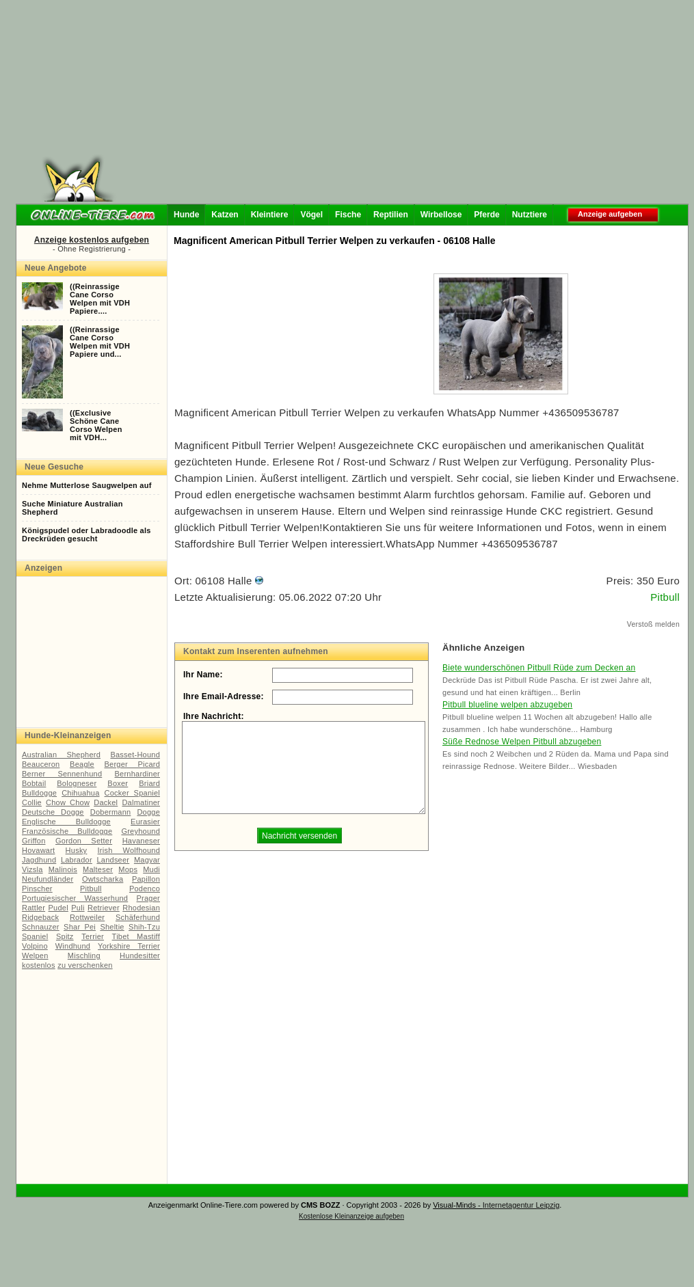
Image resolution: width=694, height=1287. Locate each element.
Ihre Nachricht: (213, 716)
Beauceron (40, 764)
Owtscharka (102, 879)
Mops (127, 869)
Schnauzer (40, 927)
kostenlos (38, 965)
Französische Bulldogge (67, 831)
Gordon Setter (83, 841)
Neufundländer (47, 879)
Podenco (144, 888)
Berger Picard (133, 764)
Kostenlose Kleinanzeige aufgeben (351, 1216)
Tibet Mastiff (136, 936)
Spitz (65, 936)
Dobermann (110, 812)
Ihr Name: (203, 674)
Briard (149, 783)
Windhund (72, 946)
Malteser (98, 869)
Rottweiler (87, 917)
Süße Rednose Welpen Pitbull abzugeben (521, 741)
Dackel (106, 802)
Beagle (82, 764)
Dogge (148, 812)
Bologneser (76, 783)
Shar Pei (80, 927)
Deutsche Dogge (53, 812)
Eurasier (145, 821)
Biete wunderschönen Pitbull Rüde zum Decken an (538, 668)
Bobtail (34, 783)
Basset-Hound (135, 754)
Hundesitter (140, 955)
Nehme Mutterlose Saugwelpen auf (87, 485)
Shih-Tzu (144, 927)
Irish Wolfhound (129, 850)
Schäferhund (138, 917)
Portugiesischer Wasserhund (75, 898)
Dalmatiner (141, 802)
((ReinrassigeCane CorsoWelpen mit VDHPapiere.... (100, 298)
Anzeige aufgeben (610, 214)
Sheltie (112, 927)
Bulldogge (39, 793)
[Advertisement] (353, 106)
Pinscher (37, 888)
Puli (77, 908)
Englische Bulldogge (66, 821)
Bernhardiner (137, 774)
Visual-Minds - (458, 1205)
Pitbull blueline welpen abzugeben (507, 704)
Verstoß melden (653, 624)
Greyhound (140, 831)
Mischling (84, 955)
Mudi (151, 869)
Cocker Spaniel (132, 793)
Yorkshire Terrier (129, 946)
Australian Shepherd (61, 754)
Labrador (76, 860)
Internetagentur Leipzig (521, 1205)
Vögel (311, 214)
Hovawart (38, 850)
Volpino (35, 946)
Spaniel (35, 936)
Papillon (146, 879)
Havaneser (141, 841)
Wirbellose (441, 214)
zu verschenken (84, 965)
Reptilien (390, 214)
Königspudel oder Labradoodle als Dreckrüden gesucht (86, 534)
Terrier (92, 936)
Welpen (35, 955)
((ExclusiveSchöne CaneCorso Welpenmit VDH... (96, 425)
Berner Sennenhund (62, 774)
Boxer (117, 783)
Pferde (486, 214)
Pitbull (91, 888)
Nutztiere (529, 214)
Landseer (112, 860)
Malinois (63, 869)
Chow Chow (68, 802)
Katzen (224, 214)
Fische (348, 214)
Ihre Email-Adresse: (223, 696)
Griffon (34, 841)
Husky (77, 850)
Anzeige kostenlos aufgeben (91, 240)
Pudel (58, 908)
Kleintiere (270, 214)
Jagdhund (39, 860)
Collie (32, 802)
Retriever (104, 908)
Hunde (186, 214)
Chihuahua (80, 793)
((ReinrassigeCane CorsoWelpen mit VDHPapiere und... (100, 341)
